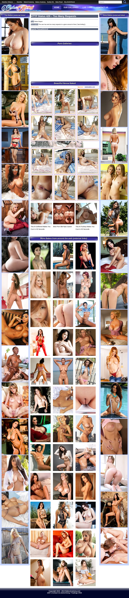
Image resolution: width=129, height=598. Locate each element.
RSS (80, 593)
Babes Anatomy (40, 2)
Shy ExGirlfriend (69, 2)
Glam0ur (19, 2)
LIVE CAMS (87, 7)
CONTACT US (102, 7)
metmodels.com (90, 87)
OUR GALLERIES (71, 7)
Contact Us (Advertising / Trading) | (65, 593)
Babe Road (59, 2)
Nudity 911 (50, 2)
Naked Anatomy (29, 2)
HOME (56, 7)
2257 (49, 593)
